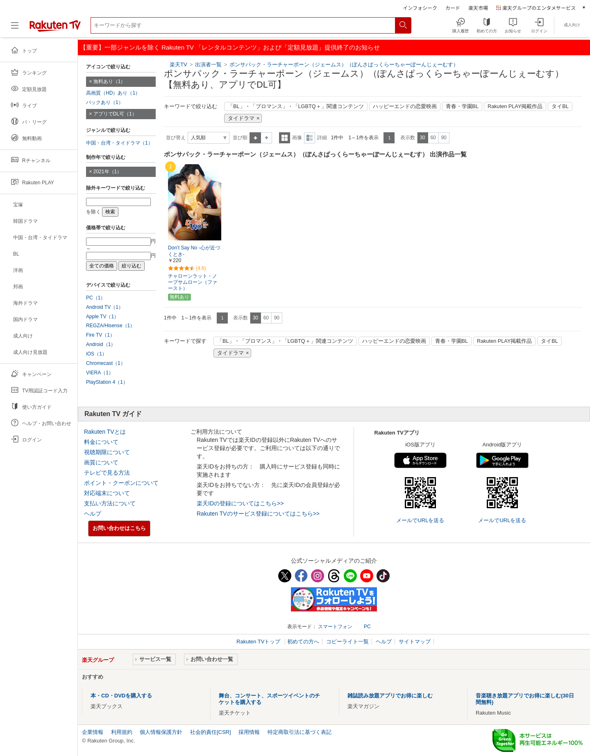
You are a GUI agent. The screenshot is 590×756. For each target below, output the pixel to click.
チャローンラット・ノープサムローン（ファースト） (192, 282)
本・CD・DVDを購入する (121, 696)
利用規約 (121, 732)
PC (367, 626)
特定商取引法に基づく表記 (299, 732)
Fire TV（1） (100, 335)
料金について (101, 442)
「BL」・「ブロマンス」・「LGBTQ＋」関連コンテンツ (296, 106)
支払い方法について (110, 503)
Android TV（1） (104, 307)
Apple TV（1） (102, 316)
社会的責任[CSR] (210, 732)
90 (443, 137)
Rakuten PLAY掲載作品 (515, 106)
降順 (266, 137)
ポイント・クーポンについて (121, 483)
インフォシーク (420, 7)
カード (452, 7)
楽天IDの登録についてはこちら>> (240, 503)
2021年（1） (107, 171)
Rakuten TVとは (105, 431)
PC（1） (96, 298)
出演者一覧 (208, 64)
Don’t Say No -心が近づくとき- (194, 251)
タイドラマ (241, 118)
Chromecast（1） (105, 363)
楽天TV (178, 64)
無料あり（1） (109, 81)
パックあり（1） (104, 102)
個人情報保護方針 (161, 732)
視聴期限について (107, 452)
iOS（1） (96, 354)
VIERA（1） (99, 373)
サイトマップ (415, 641)
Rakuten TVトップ (259, 641)
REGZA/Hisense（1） (110, 325)
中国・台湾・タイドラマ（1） (119, 143)
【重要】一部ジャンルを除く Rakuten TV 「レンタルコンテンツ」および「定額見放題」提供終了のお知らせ (230, 47)
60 (433, 137)
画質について (101, 462)
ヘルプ (92, 513)
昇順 (255, 137)
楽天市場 (478, 7)
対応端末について (107, 493)
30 (422, 137)
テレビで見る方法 (107, 472)
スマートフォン (335, 626)
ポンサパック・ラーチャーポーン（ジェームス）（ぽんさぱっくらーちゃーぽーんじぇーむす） (343, 64)
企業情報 (92, 732)
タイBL (560, 106)
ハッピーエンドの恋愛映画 (405, 106)
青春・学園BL (462, 106)
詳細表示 (309, 137)
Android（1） (101, 344)
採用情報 (249, 732)
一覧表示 (284, 137)
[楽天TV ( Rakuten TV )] (55, 28)
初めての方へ (303, 641)
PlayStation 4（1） (107, 382)
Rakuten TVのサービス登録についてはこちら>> (258, 513)
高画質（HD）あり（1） (113, 93)
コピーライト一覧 (347, 641)
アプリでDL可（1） (115, 114)
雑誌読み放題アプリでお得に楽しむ (390, 696)
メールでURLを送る (420, 520)
